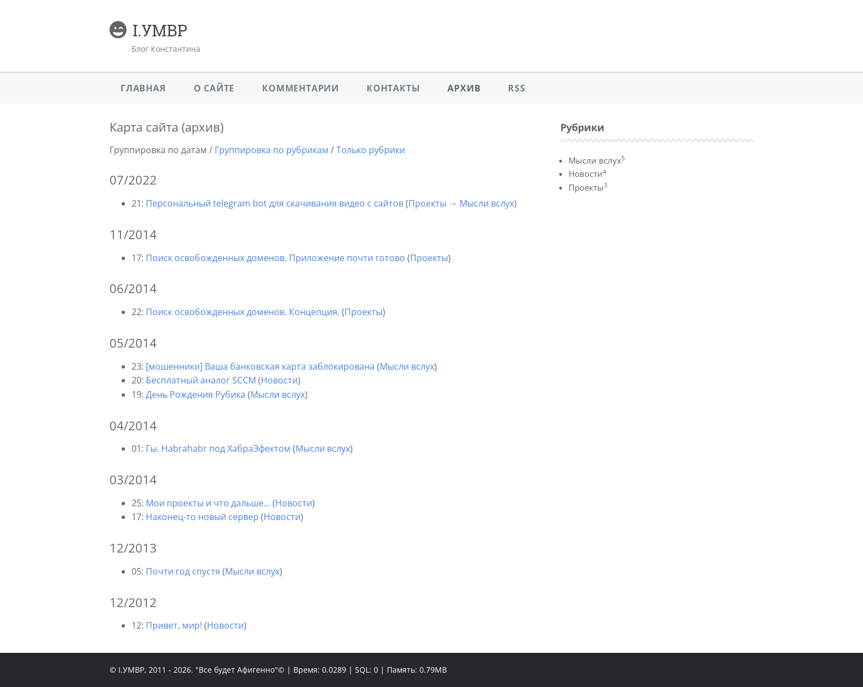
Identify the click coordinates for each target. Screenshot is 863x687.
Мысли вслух (487, 203)
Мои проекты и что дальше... (208, 503)
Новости (279, 380)
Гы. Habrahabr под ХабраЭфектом (218, 448)
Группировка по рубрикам (272, 150)
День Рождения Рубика (195, 394)
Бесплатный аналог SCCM (201, 380)
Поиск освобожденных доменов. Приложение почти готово (275, 258)
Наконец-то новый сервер (202, 517)
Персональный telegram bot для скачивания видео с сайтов (274, 203)
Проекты (427, 203)
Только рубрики (370, 150)
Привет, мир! (174, 625)
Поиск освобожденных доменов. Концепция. (243, 312)
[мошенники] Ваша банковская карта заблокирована (260, 366)
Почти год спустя (183, 571)
